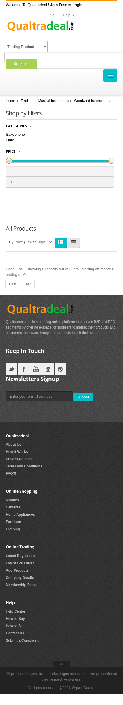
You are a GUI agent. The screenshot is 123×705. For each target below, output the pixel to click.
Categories (19, 126)
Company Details (20, 578)
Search (22, 63)
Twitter (11, 369)
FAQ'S (11, 474)
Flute (10, 140)
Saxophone (15, 134)
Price (13, 151)
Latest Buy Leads (20, 556)
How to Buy (15, 619)
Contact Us (15, 633)
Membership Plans (21, 585)
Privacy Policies (19, 459)
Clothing (13, 529)
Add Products (17, 570)
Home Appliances (20, 515)
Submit (83, 396)
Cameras (13, 507)
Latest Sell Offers (20, 563)
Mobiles (12, 500)
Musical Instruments (53, 101)
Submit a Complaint (22, 640)
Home (10, 101)
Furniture (13, 522)
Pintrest (60, 369)
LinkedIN (48, 369)
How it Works (17, 452)
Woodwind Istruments (91, 101)
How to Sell (15, 626)
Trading (26, 101)
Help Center (15, 611)
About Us (13, 444)
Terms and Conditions (24, 466)
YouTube (36, 369)
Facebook (24, 369)
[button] (58, 5)
